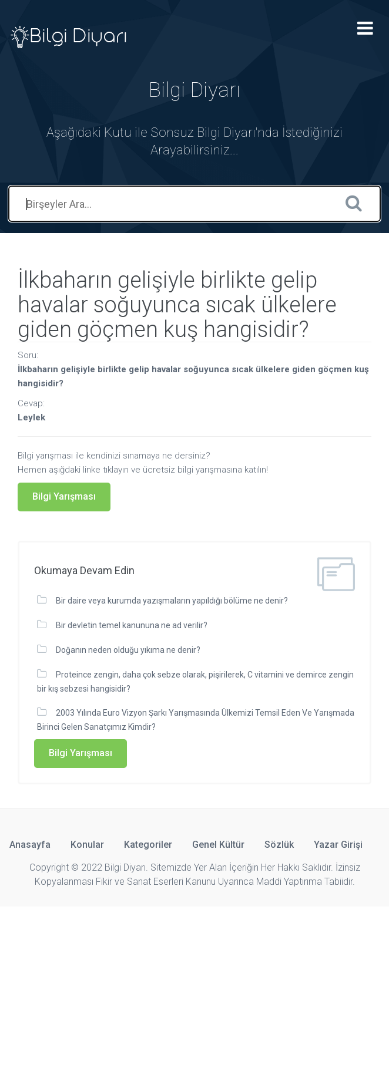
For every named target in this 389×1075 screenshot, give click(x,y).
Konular (87, 844)
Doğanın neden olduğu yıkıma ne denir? (128, 650)
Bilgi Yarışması (64, 496)
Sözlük (279, 844)
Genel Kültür (218, 844)
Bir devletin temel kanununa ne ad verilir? (131, 625)
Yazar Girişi (338, 844)
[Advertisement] (194, 988)
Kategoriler (148, 844)
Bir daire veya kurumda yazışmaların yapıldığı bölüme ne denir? (172, 600)
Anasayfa (30, 844)
